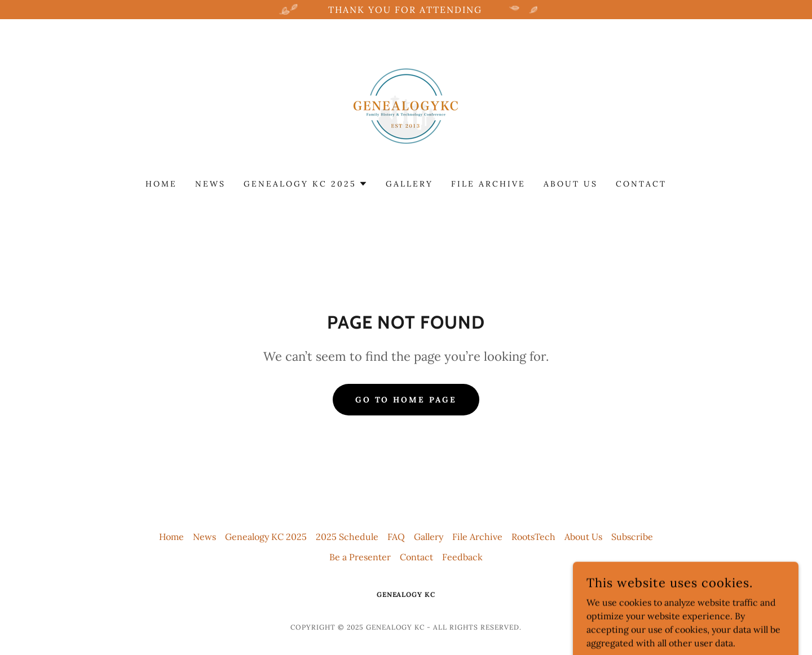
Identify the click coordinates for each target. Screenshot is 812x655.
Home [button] (171, 536)
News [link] (210, 184)
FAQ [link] (396, 536)
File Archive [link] (488, 184)
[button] (306, 184)
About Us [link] (571, 184)
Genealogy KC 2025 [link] (266, 536)
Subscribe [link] (632, 536)
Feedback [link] (462, 557)
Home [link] (161, 184)
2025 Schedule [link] (347, 536)
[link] (406, 106)
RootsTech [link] (533, 536)
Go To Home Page (406, 400)
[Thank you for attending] (406, 9)
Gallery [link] (409, 184)
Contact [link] (641, 184)
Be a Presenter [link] (360, 557)
